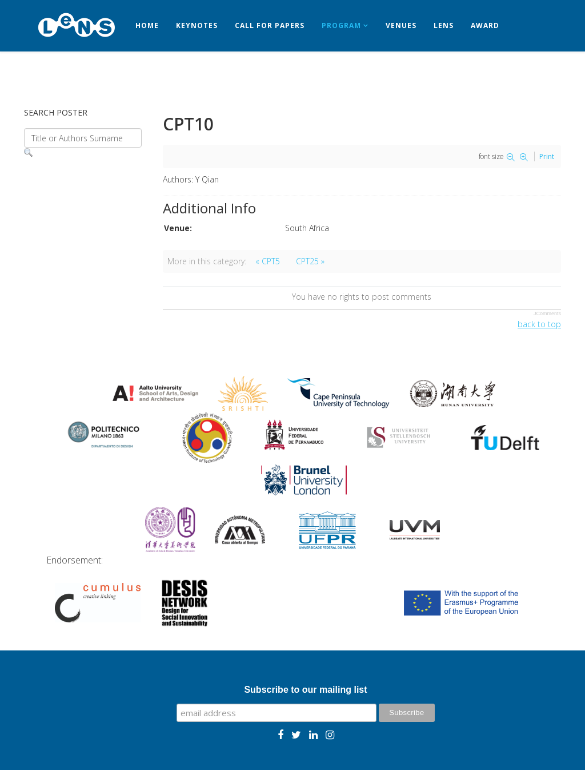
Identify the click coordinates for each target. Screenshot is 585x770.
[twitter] (296, 734)
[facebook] (280, 734)
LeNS (444, 25)
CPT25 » (310, 261)
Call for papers (269, 25)
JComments (547, 313)
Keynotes (197, 25)
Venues (401, 25)
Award (485, 25)
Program (341, 25)
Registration (117, 77)
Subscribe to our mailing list (305, 689)
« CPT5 (267, 261)
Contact (52, 77)
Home (147, 25)
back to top (539, 324)
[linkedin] (313, 734)
